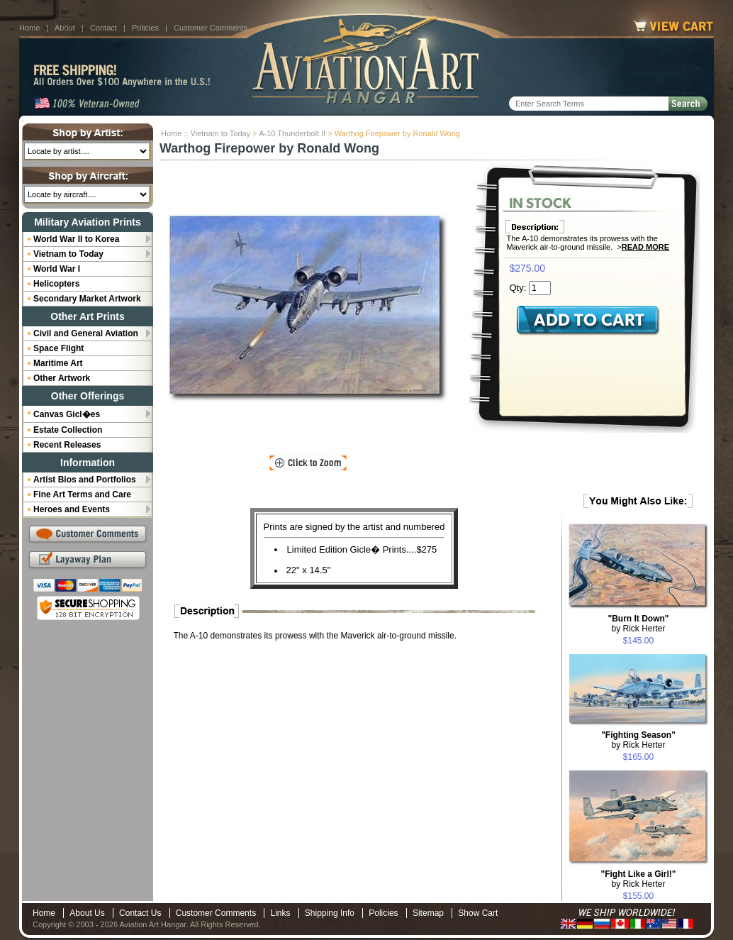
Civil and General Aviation (85, 333)
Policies (145, 27)
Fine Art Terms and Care (82, 494)
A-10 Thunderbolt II (292, 133)
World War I (56, 269)
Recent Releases (67, 445)
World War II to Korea (76, 239)
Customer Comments (210, 27)
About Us (86, 913)
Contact (103, 27)
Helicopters (56, 284)
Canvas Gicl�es (66, 414)
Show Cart (478, 913)
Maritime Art (58, 363)
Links (280, 913)
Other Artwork (61, 378)
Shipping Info (329, 913)
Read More (645, 247)
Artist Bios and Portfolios (84, 480)
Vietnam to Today (221, 133)
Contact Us (140, 913)
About (65, 27)
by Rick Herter (638, 624)
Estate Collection (67, 430)
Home (29, 27)
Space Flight (58, 348)
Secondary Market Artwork (87, 299)
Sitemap (428, 913)
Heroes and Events (71, 509)
